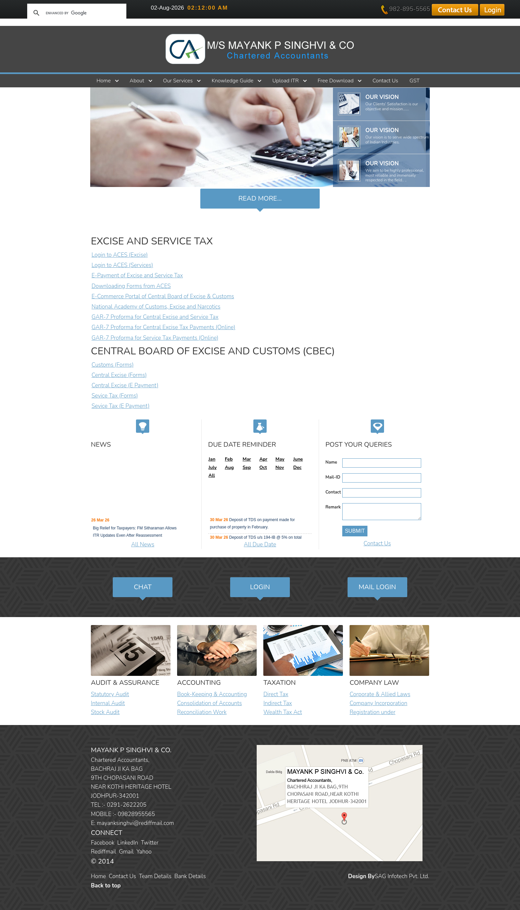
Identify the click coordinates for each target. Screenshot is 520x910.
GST (415, 80)
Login (260, 587)
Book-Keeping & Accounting (212, 694)
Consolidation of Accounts (209, 703)
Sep (246, 467)
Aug (229, 467)
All (212, 475)
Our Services (178, 80)
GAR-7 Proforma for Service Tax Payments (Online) (155, 338)
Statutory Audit (110, 694)
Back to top (106, 885)
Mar (246, 459)
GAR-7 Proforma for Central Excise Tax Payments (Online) (163, 327)
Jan (212, 459)
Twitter (150, 843)
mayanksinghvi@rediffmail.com (135, 823)
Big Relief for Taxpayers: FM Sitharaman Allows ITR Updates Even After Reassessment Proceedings (135, 536)
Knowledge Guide (232, 80)
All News (143, 544)
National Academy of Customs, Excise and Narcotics (156, 307)
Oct (263, 467)
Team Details (155, 876)
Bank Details (190, 876)
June (298, 459)
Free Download (336, 80)
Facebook (102, 843)
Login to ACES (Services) (122, 265)
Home (104, 80)
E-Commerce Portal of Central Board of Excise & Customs (163, 296)
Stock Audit (105, 712)
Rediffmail (103, 852)
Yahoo (144, 852)
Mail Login (377, 587)
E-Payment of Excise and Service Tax (137, 275)
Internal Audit (108, 703)
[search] (75, 13)
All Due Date (260, 544)
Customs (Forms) (113, 365)
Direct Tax (275, 694)
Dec (297, 467)
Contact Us (385, 80)
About (137, 80)
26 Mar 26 (100, 521)
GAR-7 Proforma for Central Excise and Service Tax (155, 317)
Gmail (126, 852)
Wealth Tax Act (282, 712)
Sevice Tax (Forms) (115, 396)
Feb (229, 459)
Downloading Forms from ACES (131, 286)
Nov (280, 467)
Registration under (372, 712)
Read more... (260, 198)
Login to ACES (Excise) (120, 255)
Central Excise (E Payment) (125, 385)
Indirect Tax (277, 703)
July (213, 467)
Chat (143, 587)
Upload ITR (285, 80)
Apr (263, 459)
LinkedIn (127, 843)
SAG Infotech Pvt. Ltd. (402, 876)
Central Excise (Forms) (119, 375)
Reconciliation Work (202, 712)
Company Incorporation (378, 703)
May (280, 459)
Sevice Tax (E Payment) (121, 406)
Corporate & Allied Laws (380, 694)
